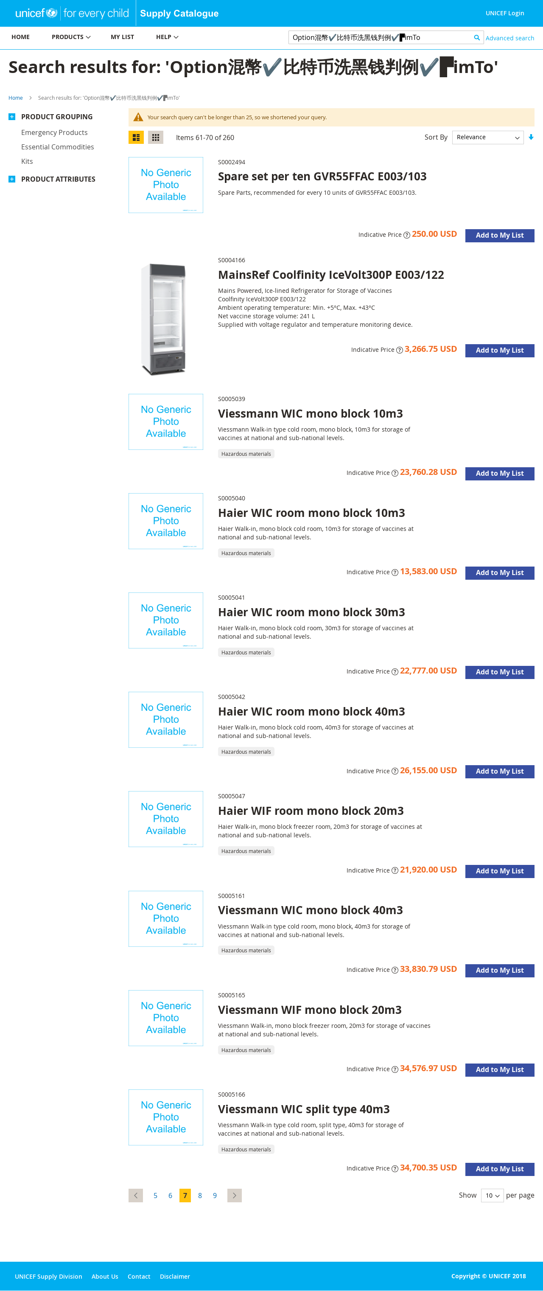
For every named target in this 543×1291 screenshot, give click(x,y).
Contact (139, 1276)
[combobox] (386, 37)
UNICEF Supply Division (48, 1276)
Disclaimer (175, 1276)
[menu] (136, 38)
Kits (27, 161)
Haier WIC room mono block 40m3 (311, 711)
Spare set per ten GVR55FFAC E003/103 (322, 176)
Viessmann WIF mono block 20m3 (310, 1009)
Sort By (436, 136)
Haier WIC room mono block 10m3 (311, 512)
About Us (105, 1276)
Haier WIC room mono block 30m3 (311, 612)
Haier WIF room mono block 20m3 (311, 810)
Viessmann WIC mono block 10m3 (310, 413)
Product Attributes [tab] (58, 179)
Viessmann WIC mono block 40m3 (310, 910)
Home (15, 97)
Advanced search (510, 38)
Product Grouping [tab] (57, 116)
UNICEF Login (505, 13)
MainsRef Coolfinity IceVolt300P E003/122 (331, 274)
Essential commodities (57, 147)
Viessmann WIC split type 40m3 (304, 1109)
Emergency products (54, 132)
